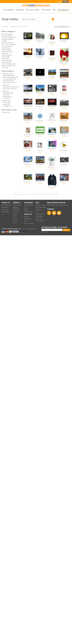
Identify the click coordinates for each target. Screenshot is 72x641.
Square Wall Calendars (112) (10, 77)
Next (55, 194)
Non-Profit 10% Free (28, 206)
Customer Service (41, 205)
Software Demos (40, 214)
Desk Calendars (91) (8, 80)
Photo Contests (28, 211)
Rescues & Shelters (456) (9, 64)
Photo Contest (46, 10)
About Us (26, 216)
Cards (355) (6, 94)
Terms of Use (25, 228)
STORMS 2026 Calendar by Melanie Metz (28, 92)
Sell (54, 10)
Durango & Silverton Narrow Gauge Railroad (40, 40)
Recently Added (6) (7, 35)
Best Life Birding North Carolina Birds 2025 (40, 106)
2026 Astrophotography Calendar (52, 106)
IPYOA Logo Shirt (52, 167)
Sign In (59, 1)
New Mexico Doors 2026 (64, 92)
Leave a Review (28, 223)
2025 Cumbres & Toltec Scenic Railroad (28, 56)
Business (15, 220)
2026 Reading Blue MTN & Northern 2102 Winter (40, 56)
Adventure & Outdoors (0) (9, 37)
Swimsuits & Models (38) (8, 65)
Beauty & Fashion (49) (8, 42)
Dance (15, 222)
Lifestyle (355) (6, 57)
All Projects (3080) (7, 34)
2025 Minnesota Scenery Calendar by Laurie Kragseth (52, 134)
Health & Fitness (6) (7, 51)
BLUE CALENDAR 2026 (40, 120)
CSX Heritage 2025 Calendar (52, 76)
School (15, 215)
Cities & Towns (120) (7, 46)
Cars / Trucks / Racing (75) (9, 44)
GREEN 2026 (40, 134)
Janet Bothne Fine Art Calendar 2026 (28, 164)
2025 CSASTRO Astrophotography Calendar (40, 76)
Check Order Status (41, 207)
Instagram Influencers (16, 208)
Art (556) (4, 41)
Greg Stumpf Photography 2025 (40, 164)
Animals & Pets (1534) (7, 39)
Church (15, 218)
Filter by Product (8, 71)
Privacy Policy (44, 232)
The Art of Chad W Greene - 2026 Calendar (64, 134)
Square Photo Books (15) (10, 88)
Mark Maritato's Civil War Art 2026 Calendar (40, 181)
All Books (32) (5, 85)
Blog (25, 221)
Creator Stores (6, 112)
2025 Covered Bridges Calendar (64, 106)
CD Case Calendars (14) (9, 79)
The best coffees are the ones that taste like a (52, 58)
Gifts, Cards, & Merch (32, 10)
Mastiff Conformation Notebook (64, 63)
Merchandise (5, 211)
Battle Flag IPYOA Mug (64, 150)
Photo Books (20, 10)
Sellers (26, 209)
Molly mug (40, 150)
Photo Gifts (5, 209)
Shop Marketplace (63, 10)
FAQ (37, 211)
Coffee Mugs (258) (8, 93)
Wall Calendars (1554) (9, 75)
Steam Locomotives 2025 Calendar (28, 181)
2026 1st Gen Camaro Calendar (28, 40)
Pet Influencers (17, 205)
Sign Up (65, 1)
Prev (16, 194)
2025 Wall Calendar (28, 120)
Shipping (38, 209)
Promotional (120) (6, 62)
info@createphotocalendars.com (59, 205)
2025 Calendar (28, 106)
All (2, 26)
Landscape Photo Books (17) (11, 87)
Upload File (39, 218)
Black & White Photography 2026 (64, 164)
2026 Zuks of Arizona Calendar (28, 76)
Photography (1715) (7, 60)
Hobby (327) (5, 53)
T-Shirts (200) (6, 102)
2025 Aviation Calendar (64, 40)
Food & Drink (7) (6, 48)
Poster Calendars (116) (9, 82)
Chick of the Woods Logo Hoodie (52, 186)
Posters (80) (6, 98)
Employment (27, 218)
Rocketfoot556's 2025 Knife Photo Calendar (52, 92)
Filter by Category (9, 31)
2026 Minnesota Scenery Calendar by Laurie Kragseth (64, 120)
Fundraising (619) (6, 50)
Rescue (15, 213)
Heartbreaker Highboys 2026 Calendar (64, 78)
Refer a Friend (40, 220)
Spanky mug (52, 42)
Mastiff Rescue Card (52, 120)
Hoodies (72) (6, 104)
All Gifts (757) (5, 91)
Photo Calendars (8, 10)
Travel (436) (5, 67)
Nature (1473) (5, 58)
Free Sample (39, 216)
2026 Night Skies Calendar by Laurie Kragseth (52, 148)
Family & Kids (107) (7, 55)
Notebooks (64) (7, 96)
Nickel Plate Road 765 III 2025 (40, 92)
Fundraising (16, 211)
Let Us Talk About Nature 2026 (28, 134)
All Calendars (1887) (7, 73)
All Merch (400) (6, 101)
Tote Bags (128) (7, 106)
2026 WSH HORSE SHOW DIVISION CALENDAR (64, 181)
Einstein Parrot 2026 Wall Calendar (28, 148)
